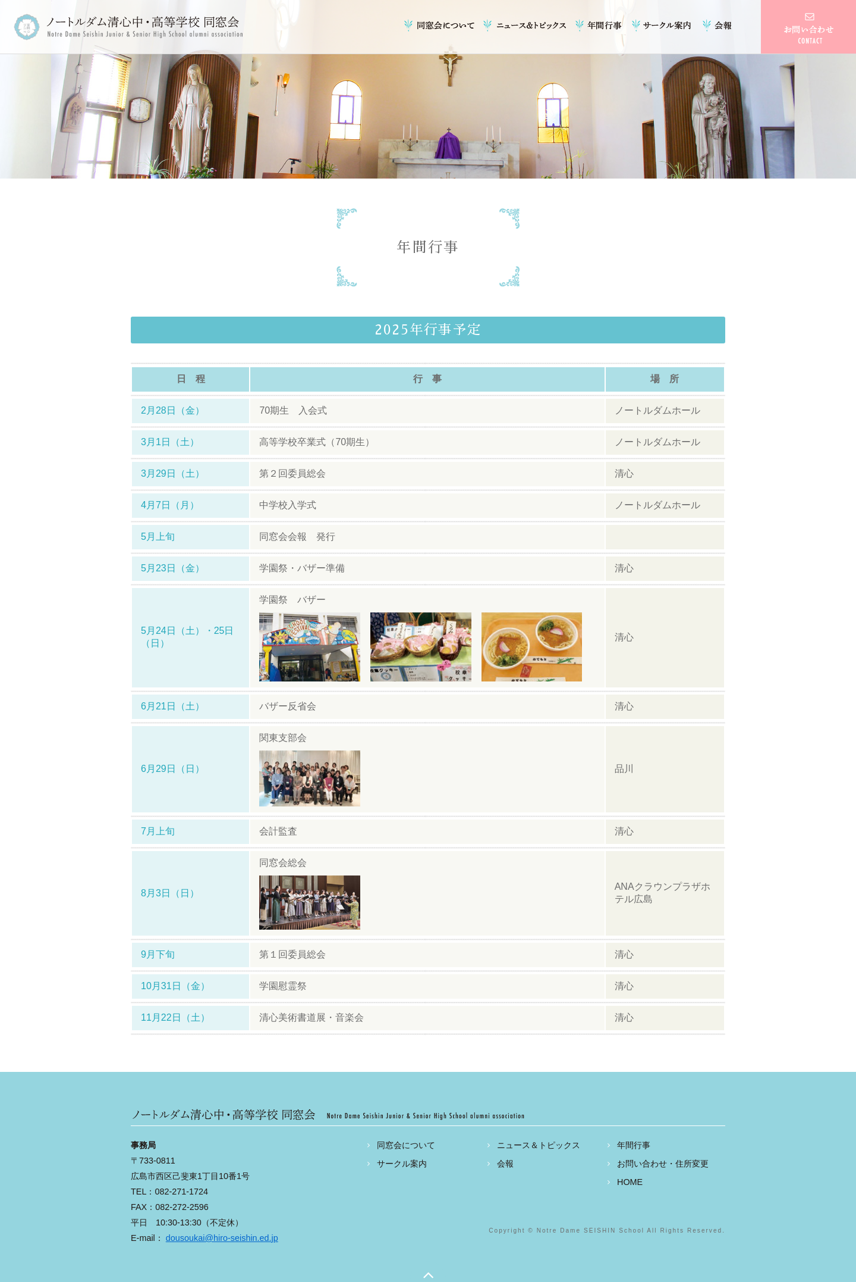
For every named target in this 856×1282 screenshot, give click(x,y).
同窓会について (443, 25)
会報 (716, 25)
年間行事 (600, 25)
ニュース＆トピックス (526, 25)
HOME (630, 1182)
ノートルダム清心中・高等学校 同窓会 (128, 27)
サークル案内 (663, 25)
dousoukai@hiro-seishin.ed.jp (222, 1238)
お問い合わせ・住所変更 (663, 1163)
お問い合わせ (808, 27)
